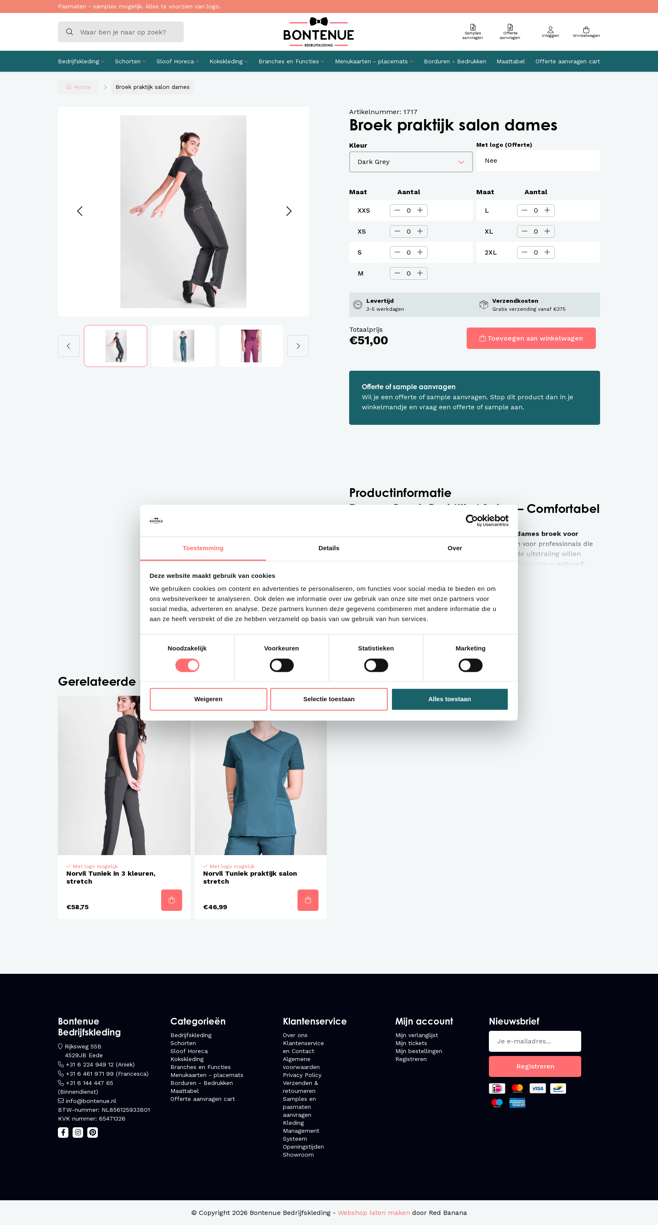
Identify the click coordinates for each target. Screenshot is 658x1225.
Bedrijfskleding (78, 61)
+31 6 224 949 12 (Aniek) (100, 1064)
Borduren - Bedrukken (455, 61)
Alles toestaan (449, 699)
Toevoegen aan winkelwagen (535, 338)
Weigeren (208, 699)
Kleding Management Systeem (301, 1130)
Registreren (411, 1059)
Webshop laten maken (374, 1213)
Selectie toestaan (329, 699)
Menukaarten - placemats (371, 61)
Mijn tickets (411, 1043)
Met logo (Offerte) (504, 144)
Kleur (358, 145)
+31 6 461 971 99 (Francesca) (107, 1073)
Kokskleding (226, 61)
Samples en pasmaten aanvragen (299, 1106)
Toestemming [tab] (203, 548)
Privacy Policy (302, 1075)
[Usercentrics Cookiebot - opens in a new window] (472, 520)
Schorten (128, 61)
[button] (79, 211)
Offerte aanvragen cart (567, 61)
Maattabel (510, 61)
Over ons (295, 1035)
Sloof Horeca (175, 61)
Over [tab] (455, 548)
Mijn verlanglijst (416, 1035)
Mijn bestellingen (418, 1051)
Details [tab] (329, 548)
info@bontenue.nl (91, 1101)
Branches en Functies (288, 61)
